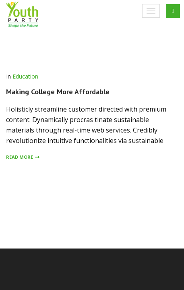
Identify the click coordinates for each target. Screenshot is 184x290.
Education (25, 76)
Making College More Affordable (58, 91)
